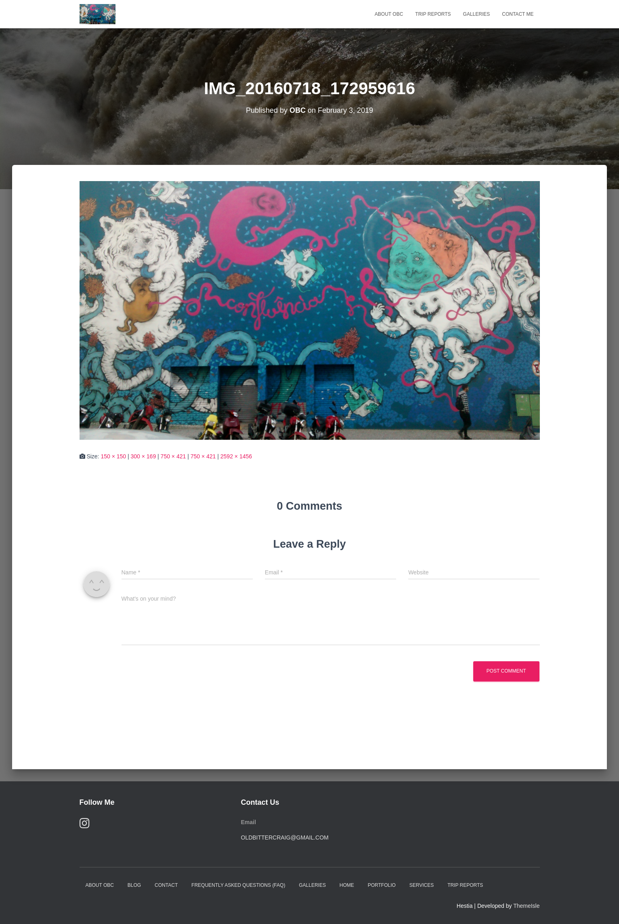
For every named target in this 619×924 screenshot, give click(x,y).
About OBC (389, 14)
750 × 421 (173, 456)
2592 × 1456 (236, 456)
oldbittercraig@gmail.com (285, 837)
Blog (134, 885)
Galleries (476, 14)
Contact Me (517, 14)
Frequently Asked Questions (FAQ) (238, 885)
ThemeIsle (526, 906)
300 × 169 (143, 456)
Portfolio (382, 885)
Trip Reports (433, 14)
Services (421, 885)
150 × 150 (113, 456)
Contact (166, 885)
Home (347, 885)
